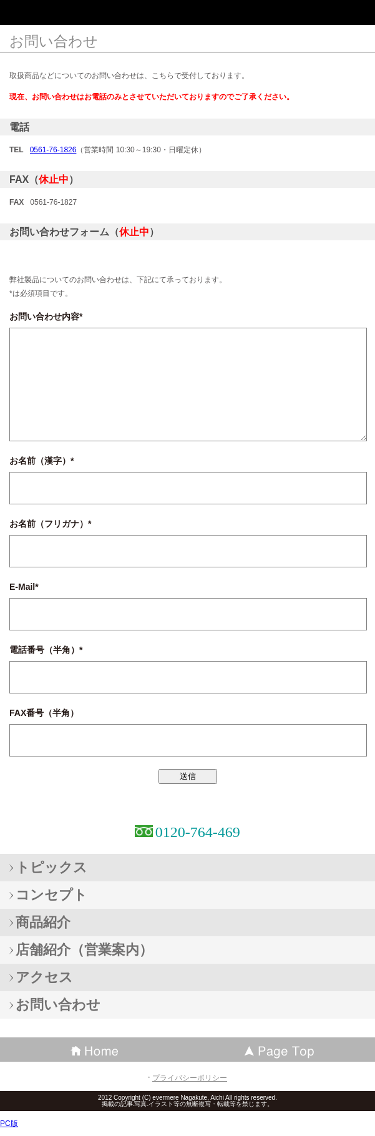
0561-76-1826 (53, 149)
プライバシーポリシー (189, 1078)
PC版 (9, 1123)
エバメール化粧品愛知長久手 (99, 15)
